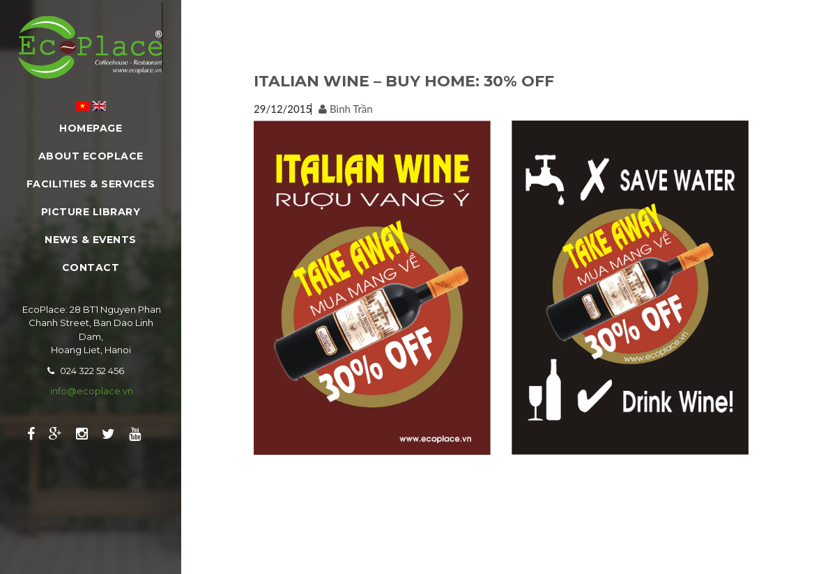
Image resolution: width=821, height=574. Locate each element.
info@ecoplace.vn (91, 390)
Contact (91, 267)
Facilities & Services (90, 184)
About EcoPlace (91, 156)
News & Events (91, 239)
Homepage (90, 128)
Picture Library (91, 211)
